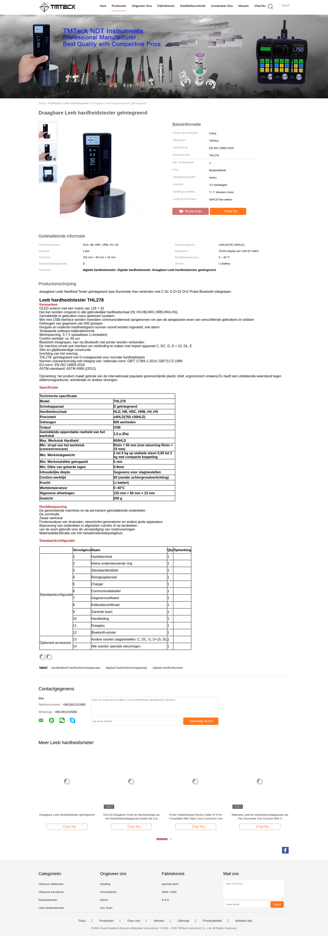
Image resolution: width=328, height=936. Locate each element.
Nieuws (243, 6)
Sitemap (183, 920)
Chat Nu (260, 6)
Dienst (104, 899)
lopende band (170, 884)
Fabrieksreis (166, 6)
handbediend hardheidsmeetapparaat (75, 667)
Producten (119, 6)
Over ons (133, 920)
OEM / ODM (169, 892)
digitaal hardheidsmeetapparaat (126, 667)
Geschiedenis (108, 892)
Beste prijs (190, 211)
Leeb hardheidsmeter (51, 907)
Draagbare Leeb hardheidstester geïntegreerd (118, 103)
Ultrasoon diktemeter (51, 884)
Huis (103, 6)
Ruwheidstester (47, 899)
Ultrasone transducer (51, 892)
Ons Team (106, 907)
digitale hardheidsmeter (168, 667)
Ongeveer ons (142, 6)
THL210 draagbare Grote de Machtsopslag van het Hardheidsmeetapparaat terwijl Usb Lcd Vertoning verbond (131, 816)
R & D (165, 899)
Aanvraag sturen (201, 721)
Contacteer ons (222, 6)
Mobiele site (243, 920)
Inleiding (105, 884)
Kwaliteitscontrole (193, 6)
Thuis (82, 920)
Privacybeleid (212, 920)
